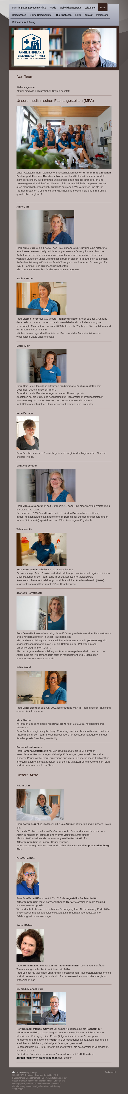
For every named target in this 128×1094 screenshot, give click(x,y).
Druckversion (20, 1072)
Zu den (20, 1057)
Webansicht (110, 1072)
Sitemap (32, 1072)
